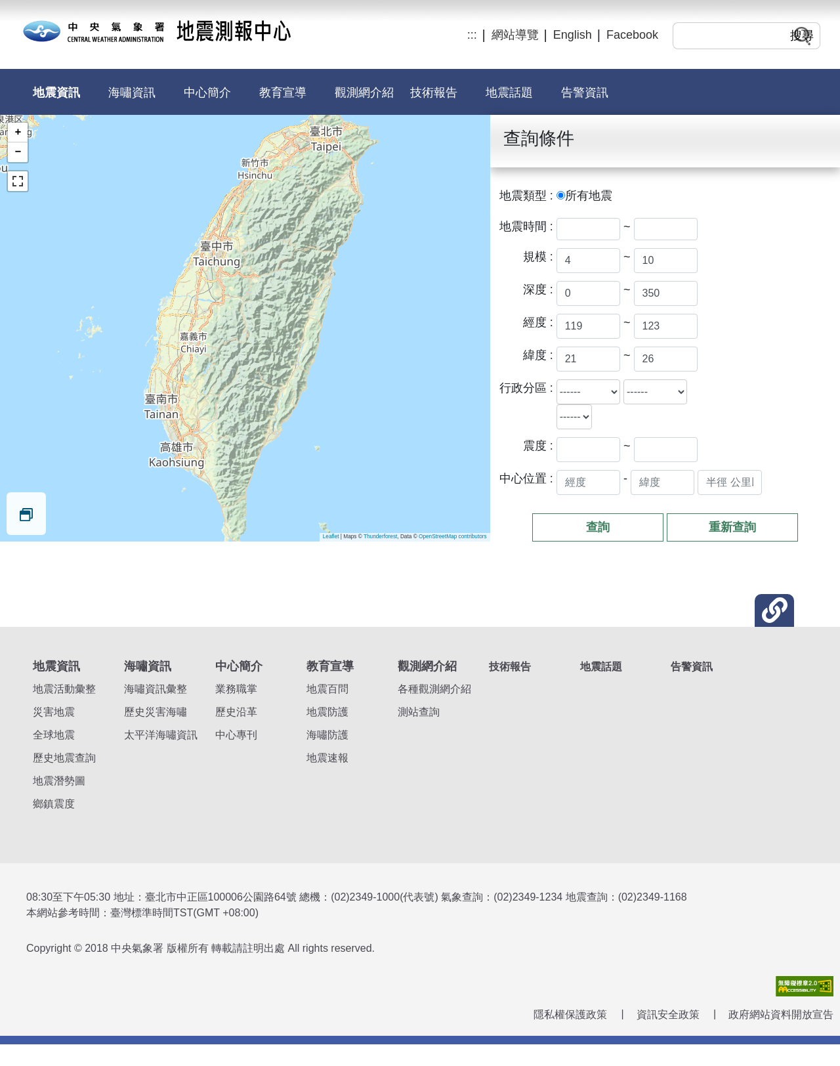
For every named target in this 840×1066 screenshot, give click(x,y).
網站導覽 (515, 34)
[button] (774, 610)
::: (472, 34)
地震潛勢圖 (59, 780)
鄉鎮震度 (54, 803)
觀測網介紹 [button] (364, 92)
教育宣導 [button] (282, 92)
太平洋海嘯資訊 (161, 734)
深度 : (538, 289)
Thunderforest (380, 537)
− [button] (18, 152)
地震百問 (327, 688)
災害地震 (54, 711)
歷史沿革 (236, 711)
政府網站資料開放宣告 (780, 1014)
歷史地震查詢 (64, 757)
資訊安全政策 (668, 1014)
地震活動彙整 (64, 688)
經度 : (538, 322)
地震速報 (327, 757)
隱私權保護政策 (570, 1014)
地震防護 (327, 711)
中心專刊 (236, 734)
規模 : (538, 256)
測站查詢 (419, 711)
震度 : (538, 445)
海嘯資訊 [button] (132, 92)
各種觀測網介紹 (434, 688)
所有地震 (588, 195)
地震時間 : (526, 226)
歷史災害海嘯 (155, 711)
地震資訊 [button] (56, 92)
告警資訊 (584, 92)
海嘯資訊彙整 (155, 688)
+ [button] (18, 132)
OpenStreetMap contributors (453, 537)
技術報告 (433, 92)
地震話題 (509, 92)
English (572, 34)
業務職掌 (236, 688)
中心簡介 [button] (207, 92)
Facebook (632, 34)
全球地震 (54, 734)
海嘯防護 (327, 734)
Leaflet (331, 537)
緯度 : (538, 355)
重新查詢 (732, 527)
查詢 (598, 527)
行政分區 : (526, 387)
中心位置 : (526, 478)
